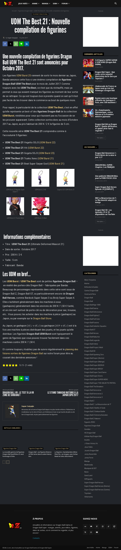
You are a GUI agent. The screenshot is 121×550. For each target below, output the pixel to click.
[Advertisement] (100, 32)
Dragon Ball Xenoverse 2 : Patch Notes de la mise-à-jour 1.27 (106, 155)
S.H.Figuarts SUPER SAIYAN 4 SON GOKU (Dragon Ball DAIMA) (106, 62)
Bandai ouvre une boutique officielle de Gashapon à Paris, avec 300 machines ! (106, 100)
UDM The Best (28, 281)
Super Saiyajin (13, 38)
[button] (115, 4)
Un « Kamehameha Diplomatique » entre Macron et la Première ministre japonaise (104, 113)
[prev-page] (4, 462)
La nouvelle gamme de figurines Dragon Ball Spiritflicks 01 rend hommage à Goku (13, 454)
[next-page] (7, 462)
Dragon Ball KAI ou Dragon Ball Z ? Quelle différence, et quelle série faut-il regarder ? (106, 127)
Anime (35, 3)
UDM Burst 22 (47, 142)
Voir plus (100, 138)
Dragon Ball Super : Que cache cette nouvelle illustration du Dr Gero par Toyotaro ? (106, 75)
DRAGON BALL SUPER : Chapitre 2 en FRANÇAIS (105, 166)
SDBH (56, 3)
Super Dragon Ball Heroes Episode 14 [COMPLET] (106, 188)
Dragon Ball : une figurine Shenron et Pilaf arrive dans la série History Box (40, 454)
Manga (46, 3)
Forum (65, 3)
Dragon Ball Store (42, 318)
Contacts (36, 538)
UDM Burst (13, 281)
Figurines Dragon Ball (25, 11)
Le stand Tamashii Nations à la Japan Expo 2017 (63, 394)
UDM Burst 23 (46, 153)
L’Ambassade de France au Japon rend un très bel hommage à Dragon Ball (105, 88)
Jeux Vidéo (23, 3)
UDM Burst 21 (45, 158)
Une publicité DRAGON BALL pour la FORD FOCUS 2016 (106, 177)
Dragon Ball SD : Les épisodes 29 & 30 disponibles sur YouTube (105, 212)
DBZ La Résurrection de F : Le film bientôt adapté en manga (106, 200)
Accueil (14, 11)
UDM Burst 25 (23, 75)
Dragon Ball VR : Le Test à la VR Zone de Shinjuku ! (18, 394)
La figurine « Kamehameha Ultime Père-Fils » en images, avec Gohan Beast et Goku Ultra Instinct (66, 454)
